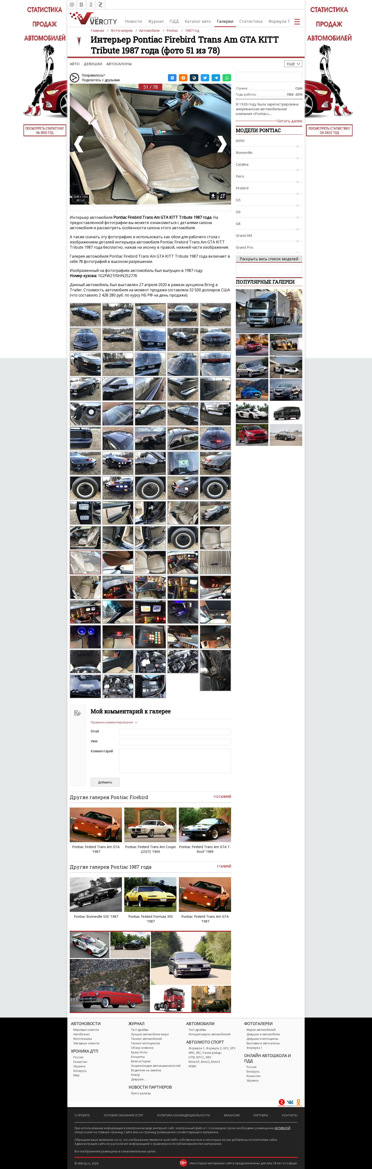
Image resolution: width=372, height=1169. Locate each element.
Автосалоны (119, 63)
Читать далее (289, 120)
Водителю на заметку (146, 1070)
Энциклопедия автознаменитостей (156, 1066)
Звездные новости (86, 1043)
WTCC (200, 1057)
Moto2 (205, 1062)
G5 (238, 199)
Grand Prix (244, 247)
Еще (291, 63)
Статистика (251, 21)
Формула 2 (214, 1048)
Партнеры (260, 1115)
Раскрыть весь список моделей (269, 258)
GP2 (225, 1048)
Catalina (242, 164)
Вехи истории (141, 1061)
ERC (198, 1053)
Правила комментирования (112, 722)
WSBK (192, 1066)
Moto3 (215, 1062)
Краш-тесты (139, 1052)
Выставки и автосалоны (263, 1043)
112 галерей (222, 797)
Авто (74, 63)
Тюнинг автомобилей (146, 1039)
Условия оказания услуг (123, 1115)
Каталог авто (198, 21)
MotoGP (194, 1062)
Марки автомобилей (261, 1030)
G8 (238, 223)
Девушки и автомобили (263, 1034)
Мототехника (82, 1039)
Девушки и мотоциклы (262, 1039)
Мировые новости (86, 1030)
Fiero (240, 176)
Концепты (138, 1057)
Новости (133, 21)
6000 (240, 140)
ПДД (174, 21)
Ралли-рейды (212, 1053)
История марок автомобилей (209, 1034)
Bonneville (244, 152)
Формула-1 (197, 1048)
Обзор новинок (142, 1048)
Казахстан (80, 1062)
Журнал (156, 21)
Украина (79, 1066)
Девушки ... (138, 1079)
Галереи (225, 21)
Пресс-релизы (141, 1093)
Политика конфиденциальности (183, 1115)
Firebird (242, 188)
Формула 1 (279, 21)
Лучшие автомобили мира (150, 1034)
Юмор (135, 1075)
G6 (238, 211)
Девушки (93, 63)
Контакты (290, 1115)
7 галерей (224, 866)
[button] (172, 77)
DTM (192, 1057)
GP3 (232, 1048)
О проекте (82, 1115)
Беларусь (80, 1071)
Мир (76, 1075)
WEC (209, 1057)
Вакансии (232, 1115)
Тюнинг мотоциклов (145, 1043)
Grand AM (244, 235)
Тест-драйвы (140, 1030)
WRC (192, 1053)
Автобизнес (81, 1034)
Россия (78, 1057)
